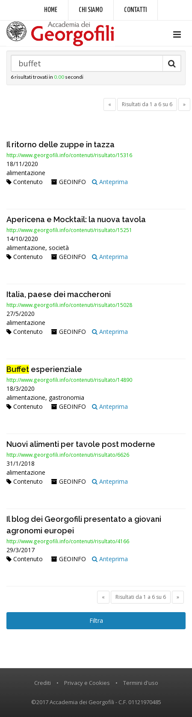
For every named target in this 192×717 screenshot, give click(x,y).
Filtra (96, 620)
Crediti (42, 683)
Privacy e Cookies (87, 683)
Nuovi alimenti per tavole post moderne (80, 444)
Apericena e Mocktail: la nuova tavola (76, 219)
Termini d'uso (140, 683)
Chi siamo (91, 10)
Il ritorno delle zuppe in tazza (60, 144)
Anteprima (110, 182)
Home (50, 10)
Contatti (135, 10)
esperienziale (44, 369)
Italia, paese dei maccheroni (58, 294)
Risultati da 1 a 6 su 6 (147, 104)
